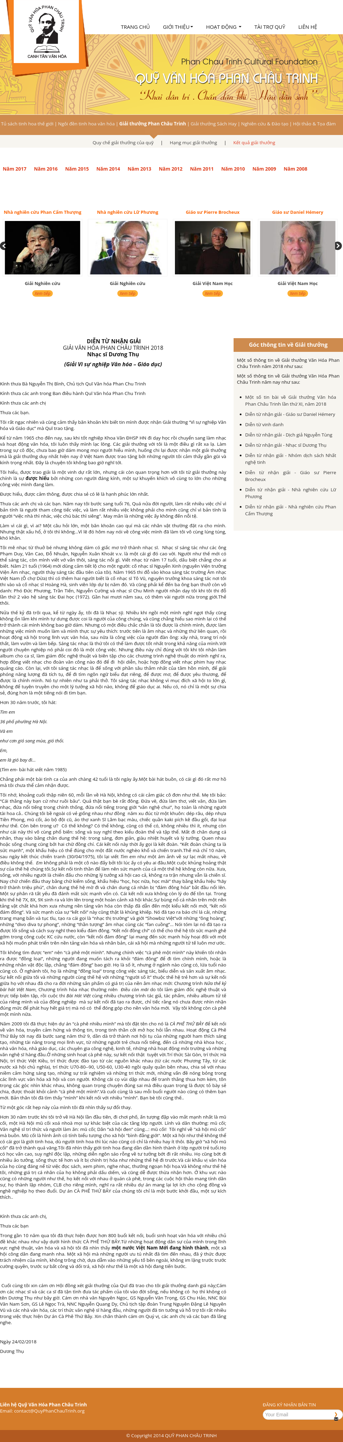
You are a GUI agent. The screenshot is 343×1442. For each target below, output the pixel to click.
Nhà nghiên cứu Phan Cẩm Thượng (42, 212)
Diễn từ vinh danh (264, 424)
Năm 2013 (139, 168)
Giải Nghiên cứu (42, 283)
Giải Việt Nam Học (213, 283)
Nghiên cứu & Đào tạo (264, 124)
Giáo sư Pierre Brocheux (213, 212)
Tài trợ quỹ (270, 26)
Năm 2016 (46, 168)
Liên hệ (307, 26)
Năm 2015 (77, 168)
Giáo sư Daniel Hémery (297, 212)
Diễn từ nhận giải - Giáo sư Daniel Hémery (290, 414)
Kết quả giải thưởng (254, 142)
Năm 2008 (295, 168)
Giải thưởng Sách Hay (214, 124)
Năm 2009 (264, 168)
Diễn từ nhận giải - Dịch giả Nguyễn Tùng (288, 435)
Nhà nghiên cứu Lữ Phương (127, 212)
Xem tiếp (42, 293)
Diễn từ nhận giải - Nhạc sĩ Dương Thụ (286, 445)
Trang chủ (135, 26)
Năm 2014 (108, 168)
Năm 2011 (202, 168)
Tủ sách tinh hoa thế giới (27, 124)
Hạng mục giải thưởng (193, 142)
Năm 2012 (170, 168)
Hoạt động (223, 26)
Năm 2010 (233, 168)
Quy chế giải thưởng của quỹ (123, 142)
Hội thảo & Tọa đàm (314, 124)
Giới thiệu (178, 26)
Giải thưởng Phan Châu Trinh (152, 124)
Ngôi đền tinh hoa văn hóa (86, 124)
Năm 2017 (14, 168)
